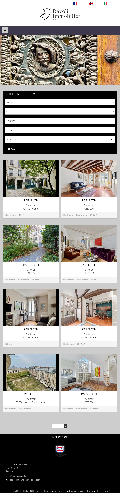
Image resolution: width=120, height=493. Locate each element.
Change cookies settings (81, 491)
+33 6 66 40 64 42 (19, 476)
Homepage (60, 16)
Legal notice (45, 491)
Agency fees (60, 491)
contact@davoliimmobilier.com (25, 479)
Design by (103, 491)
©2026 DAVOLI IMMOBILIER (22, 491)
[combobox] (60, 102)
